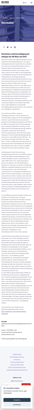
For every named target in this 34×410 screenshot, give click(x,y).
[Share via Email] (15, 47)
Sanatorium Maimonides (17, 365)
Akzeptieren (17, 400)
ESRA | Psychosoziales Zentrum (17, 367)
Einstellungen (17, 404)
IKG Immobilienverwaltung (17, 357)
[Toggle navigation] (31, 3)
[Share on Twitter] (8, 47)
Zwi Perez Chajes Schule (17, 362)
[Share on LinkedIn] (11, 47)
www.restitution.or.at (8, 334)
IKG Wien (5, 18)
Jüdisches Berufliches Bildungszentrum (17, 370)
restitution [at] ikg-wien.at (14, 332)
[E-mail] (13, 385)
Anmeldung (26, 385)
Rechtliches (17, 359)
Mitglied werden (17, 354)
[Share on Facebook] (4, 47)
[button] (24, 2)
